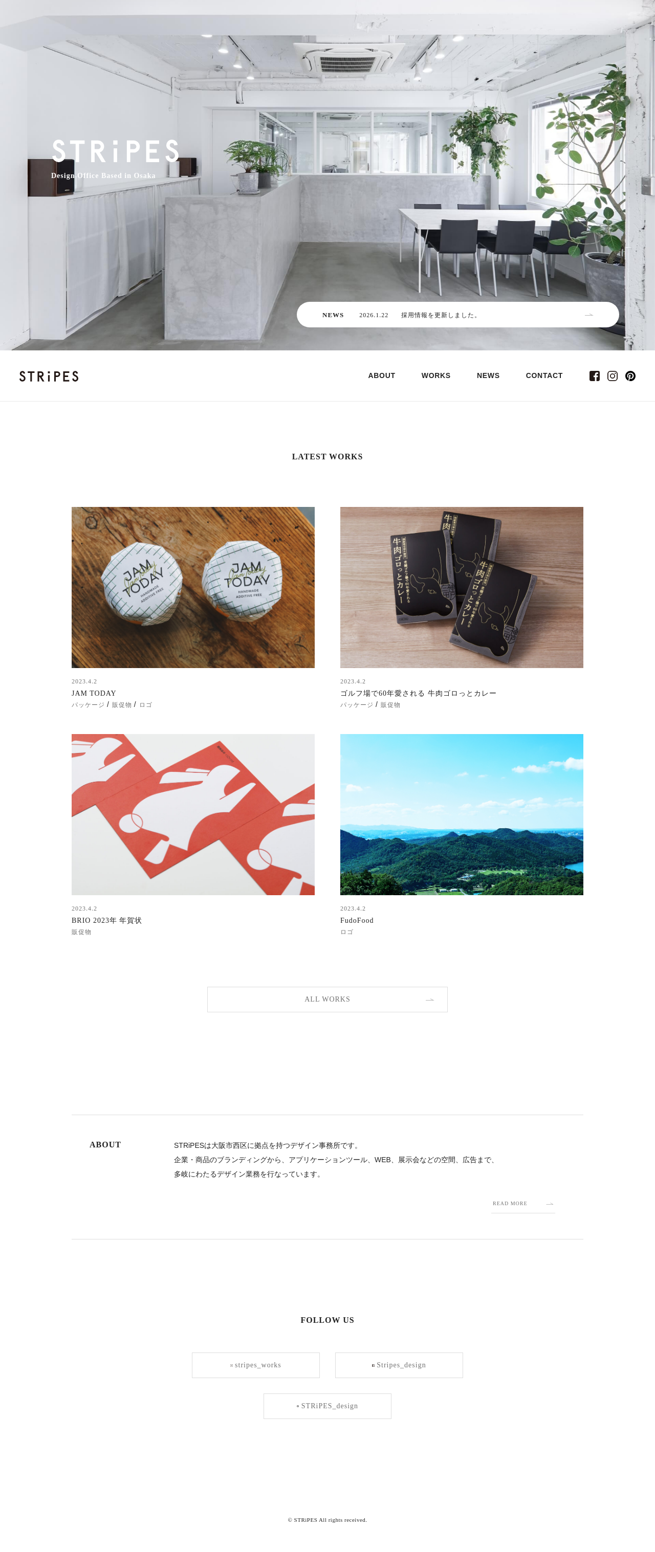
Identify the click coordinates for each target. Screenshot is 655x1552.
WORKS (436, 375)
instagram (612, 376)
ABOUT (381, 375)
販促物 (122, 704)
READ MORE (510, 1203)
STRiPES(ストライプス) (48, 376)
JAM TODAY (94, 693)
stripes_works (256, 1365)
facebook (595, 376)
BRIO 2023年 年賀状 (107, 920)
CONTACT (544, 375)
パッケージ (88, 704)
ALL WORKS (327, 999)
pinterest (630, 376)
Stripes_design (399, 1365)
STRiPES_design (327, 1406)
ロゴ (145, 704)
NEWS (488, 375)
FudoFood (357, 920)
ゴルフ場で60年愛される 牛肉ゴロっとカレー (418, 693)
